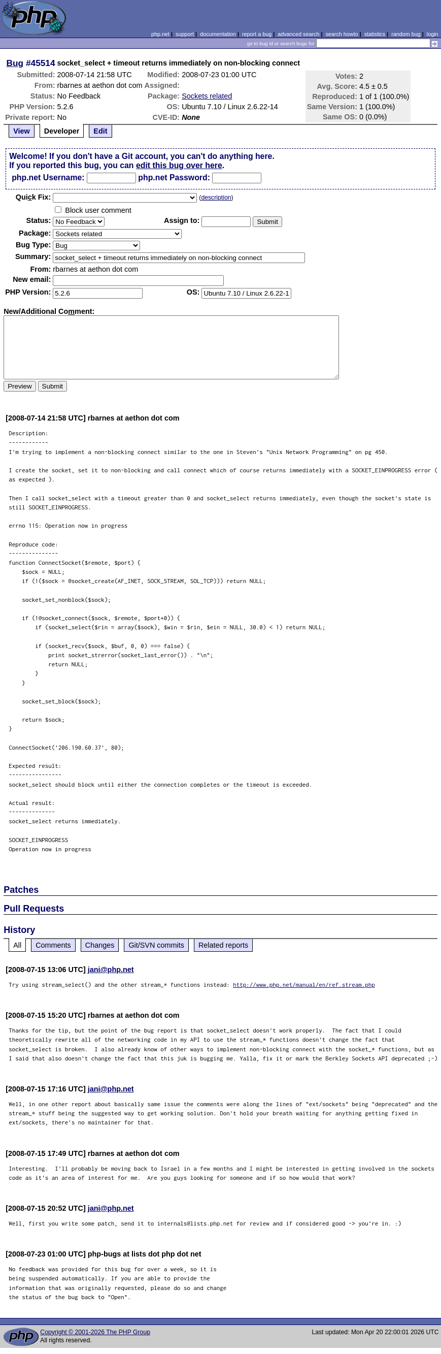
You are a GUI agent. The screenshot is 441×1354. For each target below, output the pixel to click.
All (17, 945)
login (432, 34)
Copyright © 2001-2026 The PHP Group (95, 1332)
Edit (100, 131)
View (21, 131)
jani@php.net (111, 969)
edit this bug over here (179, 165)
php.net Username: (48, 177)
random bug (406, 34)
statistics (374, 34)
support (185, 34)
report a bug (257, 34)
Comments (53, 945)
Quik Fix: (33, 197)
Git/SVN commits (156, 945)
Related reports (223, 945)
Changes (100, 945)
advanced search (298, 34)
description (216, 197)
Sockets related (207, 96)
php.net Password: (174, 177)
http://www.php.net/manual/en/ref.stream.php (304, 984)
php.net (160, 34)
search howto (341, 34)
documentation (218, 34)
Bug (15, 63)
